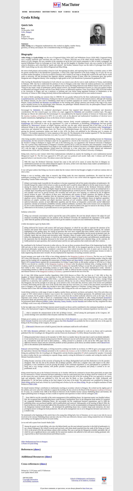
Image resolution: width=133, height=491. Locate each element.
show (37, 449)
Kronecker (27, 141)
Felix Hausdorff (68, 321)
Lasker (51, 301)
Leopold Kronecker (27, 99)
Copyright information (30, 479)
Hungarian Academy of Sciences (82, 256)
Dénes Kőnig (42, 279)
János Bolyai (78, 260)
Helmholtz (36, 110)
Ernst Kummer (106, 97)
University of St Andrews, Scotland (83, 480)
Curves (67, 12)
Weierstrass (35, 125)
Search (75, 12)
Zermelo (29, 321)
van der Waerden (78, 301)
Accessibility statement (30, 481)
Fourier (99, 200)
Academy (65, 266)
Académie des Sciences (67, 351)
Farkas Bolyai (66, 260)
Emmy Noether (66, 301)
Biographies (35, 12)
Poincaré (24, 349)
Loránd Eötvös (35, 262)
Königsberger (95, 123)
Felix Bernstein (71, 319)
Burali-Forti (105, 342)
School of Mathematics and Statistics (82, 479)
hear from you (87, 488)
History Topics (49, 12)
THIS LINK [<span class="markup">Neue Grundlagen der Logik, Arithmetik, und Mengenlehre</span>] (33, 384)
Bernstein (30, 326)
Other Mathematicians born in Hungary (34, 442)
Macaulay (57, 301)
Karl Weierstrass (43, 99)
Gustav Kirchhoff (33, 102)
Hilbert (45, 301)
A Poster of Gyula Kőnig (29, 443)
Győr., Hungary (26, 32)
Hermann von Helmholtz (50, 102)
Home (24, 12)
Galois (78, 196)
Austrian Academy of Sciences (34, 116)
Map (60, 12)
